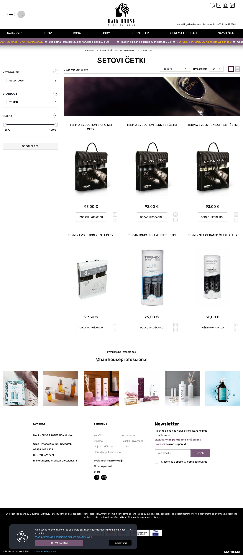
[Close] (59, 543)
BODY (106, 33)
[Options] (120, 543)
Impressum (128, 434)
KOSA (78, 33)
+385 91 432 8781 (226, 24)
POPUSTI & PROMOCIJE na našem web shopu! (206, 41)
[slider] (4, 125)
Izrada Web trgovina (44, 550)
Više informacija (212, 326)
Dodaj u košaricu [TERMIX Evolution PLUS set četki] (152, 216)
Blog (97, 471)
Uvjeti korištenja (103, 445)
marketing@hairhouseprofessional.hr (196, 24)
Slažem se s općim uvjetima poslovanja (184, 460)
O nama (98, 440)
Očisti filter (30, 146)
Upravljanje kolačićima (107, 451)
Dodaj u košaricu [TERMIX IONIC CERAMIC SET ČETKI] (152, 326)
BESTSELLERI (140, 33)
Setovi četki (32, 80)
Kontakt (126, 445)
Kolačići (98, 434)
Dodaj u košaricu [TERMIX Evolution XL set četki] (91, 326)
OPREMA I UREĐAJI (184, 33)
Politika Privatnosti (132, 440)
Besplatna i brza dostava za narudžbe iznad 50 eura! (80, 41)
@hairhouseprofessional (121, 358)
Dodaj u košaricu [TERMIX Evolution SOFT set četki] (213, 216)
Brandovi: (10, 93)
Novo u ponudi (103, 465)
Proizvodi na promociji (108, 459)
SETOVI (48, 33)
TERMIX (32, 102)
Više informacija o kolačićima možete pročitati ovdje (63, 537)
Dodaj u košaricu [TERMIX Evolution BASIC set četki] (91, 216)
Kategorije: (11, 72)
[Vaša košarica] (232, 5)
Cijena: (8, 116)
